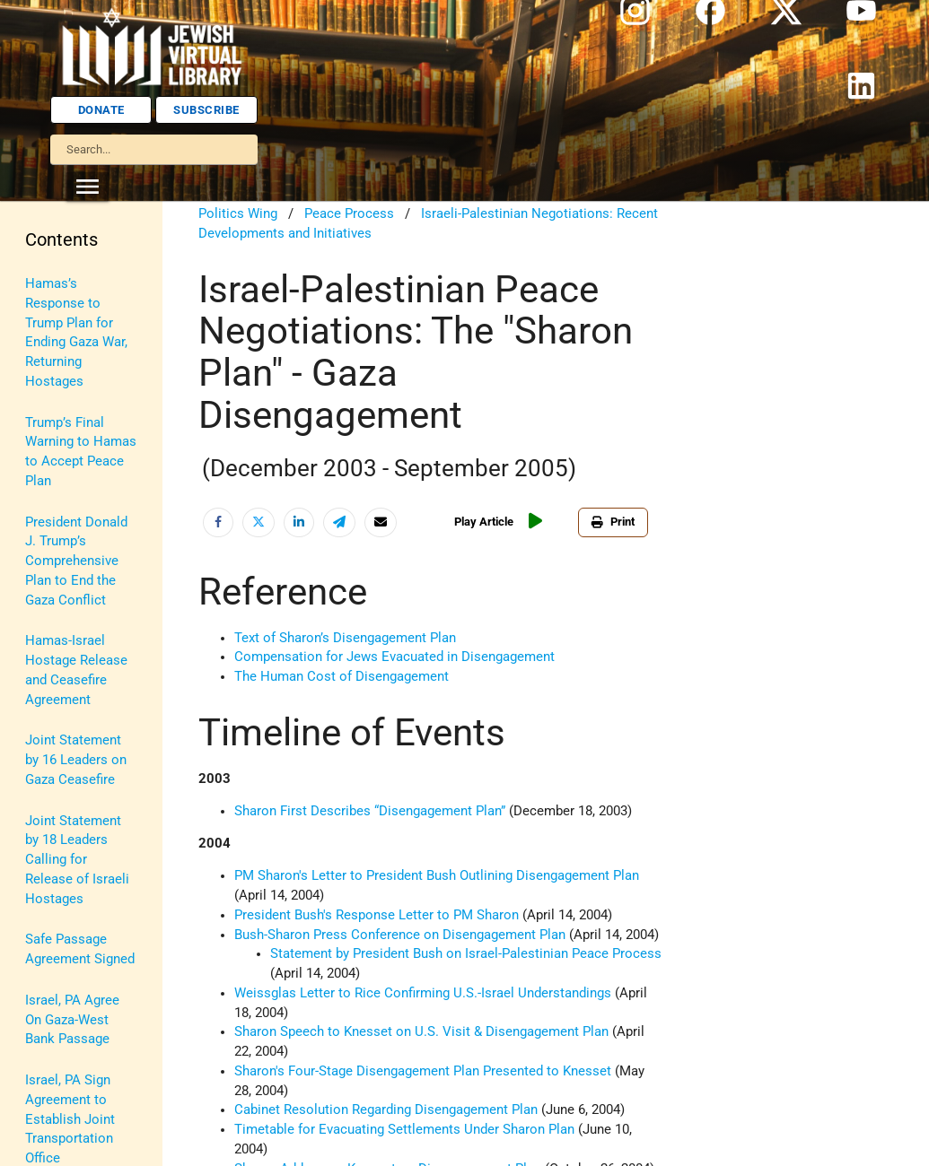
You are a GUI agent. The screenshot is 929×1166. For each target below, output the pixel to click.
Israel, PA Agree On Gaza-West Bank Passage (72, 1020)
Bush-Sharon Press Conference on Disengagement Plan (399, 935)
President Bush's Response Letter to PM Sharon (376, 915)
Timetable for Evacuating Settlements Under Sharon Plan (404, 1129)
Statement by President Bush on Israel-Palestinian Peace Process (466, 954)
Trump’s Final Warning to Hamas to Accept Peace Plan (80, 452)
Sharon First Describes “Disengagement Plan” (369, 811)
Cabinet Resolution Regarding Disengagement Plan (386, 1110)
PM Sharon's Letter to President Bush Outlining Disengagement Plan (436, 875)
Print (613, 521)
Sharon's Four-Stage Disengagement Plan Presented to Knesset (422, 1071)
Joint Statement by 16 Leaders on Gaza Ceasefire (76, 760)
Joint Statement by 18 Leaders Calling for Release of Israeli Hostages (77, 860)
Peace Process (349, 214)
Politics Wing (237, 214)
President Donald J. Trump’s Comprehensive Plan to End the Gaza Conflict (76, 561)
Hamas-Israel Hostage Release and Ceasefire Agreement (76, 670)
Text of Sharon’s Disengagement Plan (345, 638)
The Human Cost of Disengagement (341, 676)
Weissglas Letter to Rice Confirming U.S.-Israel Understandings (422, 993)
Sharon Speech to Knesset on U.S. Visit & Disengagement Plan (421, 1032)
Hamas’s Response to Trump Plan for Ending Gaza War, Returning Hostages (76, 332)
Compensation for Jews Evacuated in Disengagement (394, 657)
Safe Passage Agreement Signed (80, 949)
